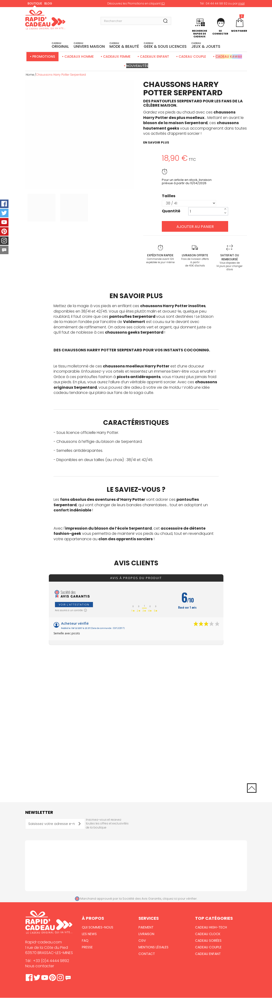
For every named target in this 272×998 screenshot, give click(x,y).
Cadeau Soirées (208, 940)
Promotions (43, 56)
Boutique (35, 3)
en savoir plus (156, 142)
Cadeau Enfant (208, 953)
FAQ (85, 940)
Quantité (171, 211)
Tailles (169, 196)
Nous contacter (39, 966)
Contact (146, 953)
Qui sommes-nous (97, 927)
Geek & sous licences (165, 45)
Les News (89, 934)
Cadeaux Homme (79, 56)
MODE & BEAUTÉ (124, 45)
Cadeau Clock (207, 934)
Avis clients (136, 563)
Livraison (146, 934)
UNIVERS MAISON (89, 45)
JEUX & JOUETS (205, 45)
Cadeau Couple (192, 56)
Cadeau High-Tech (211, 927)
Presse (87, 947)
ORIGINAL (60, 45)
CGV (142, 940)
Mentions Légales (153, 947)
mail (241, 3)
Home (30, 75)
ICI (163, 3)
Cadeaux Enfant (154, 56)
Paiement (146, 927)
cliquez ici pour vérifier (180, 899)
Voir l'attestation (74, 604)
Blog (48, 3)
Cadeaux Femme (116, 56)
